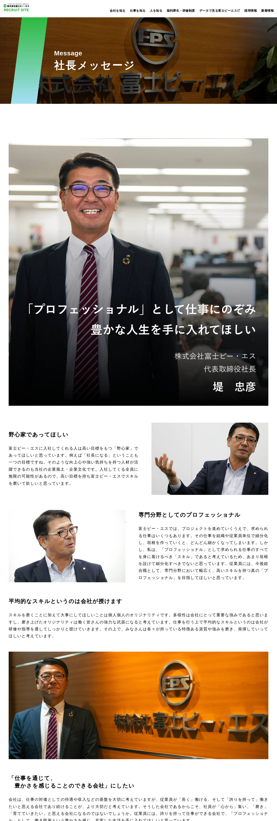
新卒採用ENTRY (216, 695)
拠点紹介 (22, 762)
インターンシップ (221, 734)
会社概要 (22, 748)
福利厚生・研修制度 (181, 10)
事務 (80, 755)
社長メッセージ (25, 734)
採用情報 (250, 10)
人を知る (156, 10)
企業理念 (22, 741)
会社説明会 (216, 741)
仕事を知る (138, 10)
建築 (80, 741)
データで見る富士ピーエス (219, 10)
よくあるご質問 (219, 755)
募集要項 (214, 748)
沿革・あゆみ (25, 755)
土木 (80, 734)
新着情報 (267, 10)
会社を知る (118, 10)
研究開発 (84, 748)
